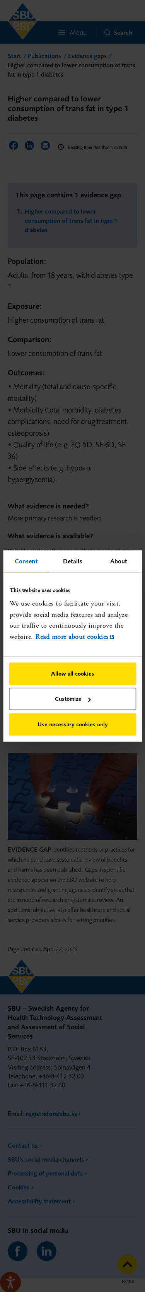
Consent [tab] (26, 561)
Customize (73, 699)
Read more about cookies (72, 637)
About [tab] (119, 561)
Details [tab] (72, 561)
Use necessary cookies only (73, 724)
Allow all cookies (72, 673)
